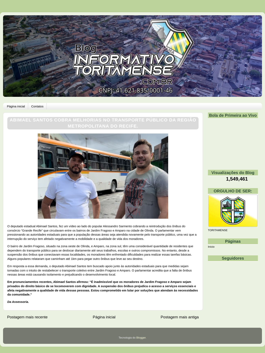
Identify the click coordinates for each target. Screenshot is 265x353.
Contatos (37, 106)
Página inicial (16, 106)
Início (211, 246)
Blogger (141, 337)
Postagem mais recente (27, 317)
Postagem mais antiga (180, 317)
